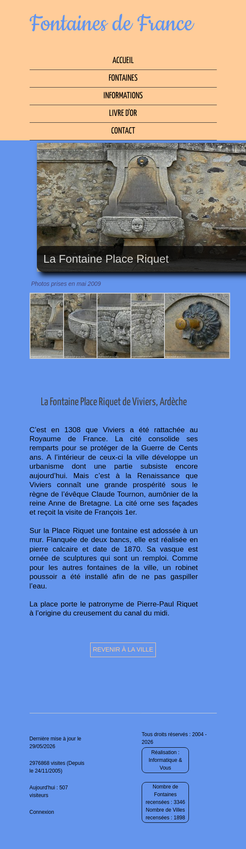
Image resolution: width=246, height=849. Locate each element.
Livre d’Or (123, 113)
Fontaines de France (111, 24)
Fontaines (123, 78)
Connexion (42, 812)
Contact (123, 131)
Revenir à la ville (123, 649)
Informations (123, 96)
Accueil (123, 61)
